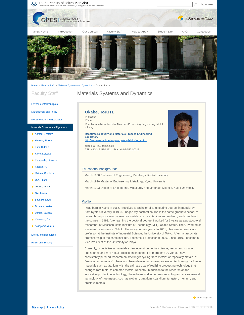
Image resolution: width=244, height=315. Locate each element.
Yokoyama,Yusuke (45, 226)
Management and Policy (44, 111)
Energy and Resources (43, 234)
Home (34, 85)
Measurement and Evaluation (47, 119)
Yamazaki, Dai (42, 219)
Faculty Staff (47, 85)
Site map (37, 307)
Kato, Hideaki (42, 147)
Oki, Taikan (41, 193)
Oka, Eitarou (41, 180)
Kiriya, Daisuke (43, 153)
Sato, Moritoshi (43, 199)
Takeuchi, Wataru (44, 206)
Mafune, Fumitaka (44, 173)
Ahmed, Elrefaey (44, 134)
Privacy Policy (56, 307)
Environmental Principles (44, 104)
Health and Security (41, 242)
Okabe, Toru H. (43, 186)
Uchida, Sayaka (43, 213)
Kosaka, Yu (41, 166)
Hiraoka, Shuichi (43, 140)
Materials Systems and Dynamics (75, 85)
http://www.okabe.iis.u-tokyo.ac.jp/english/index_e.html (116, 140)
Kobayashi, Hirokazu (46, 160)
